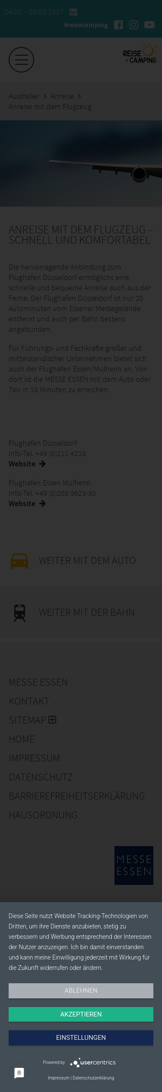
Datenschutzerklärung (93, 1078)
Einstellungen (81, 1038)
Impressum (59, 1078)
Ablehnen (80, 990)
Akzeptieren (81, 1014)
